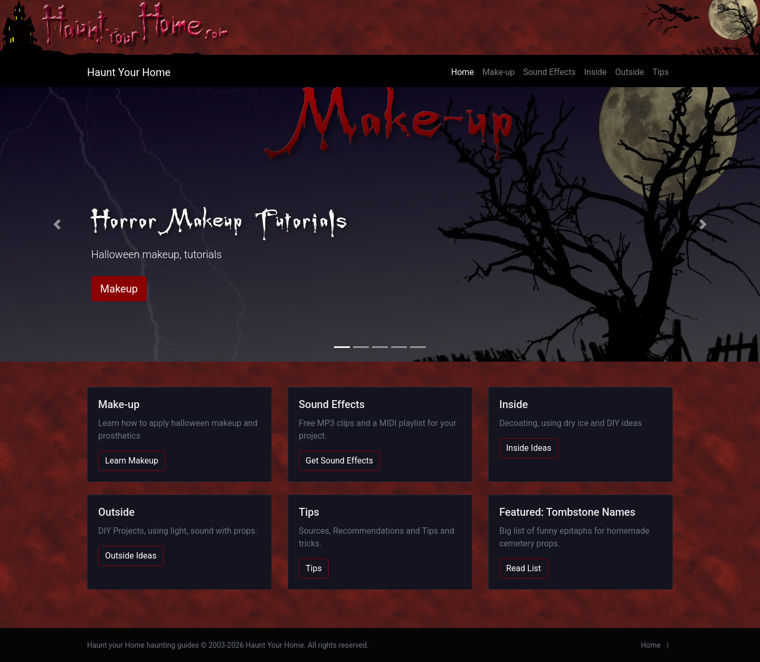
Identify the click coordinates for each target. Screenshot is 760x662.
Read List (523, 568)
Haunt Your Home (128, 72)
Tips (660, 72)
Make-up (498, 72)
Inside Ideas (529, 448)
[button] (57, 224)
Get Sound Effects (339, 461)
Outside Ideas (131, 556)
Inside (595, 72)
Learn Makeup (131, 461)
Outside (629, 72)
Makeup (119, 288)
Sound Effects (549, 72)
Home (462, 72)
